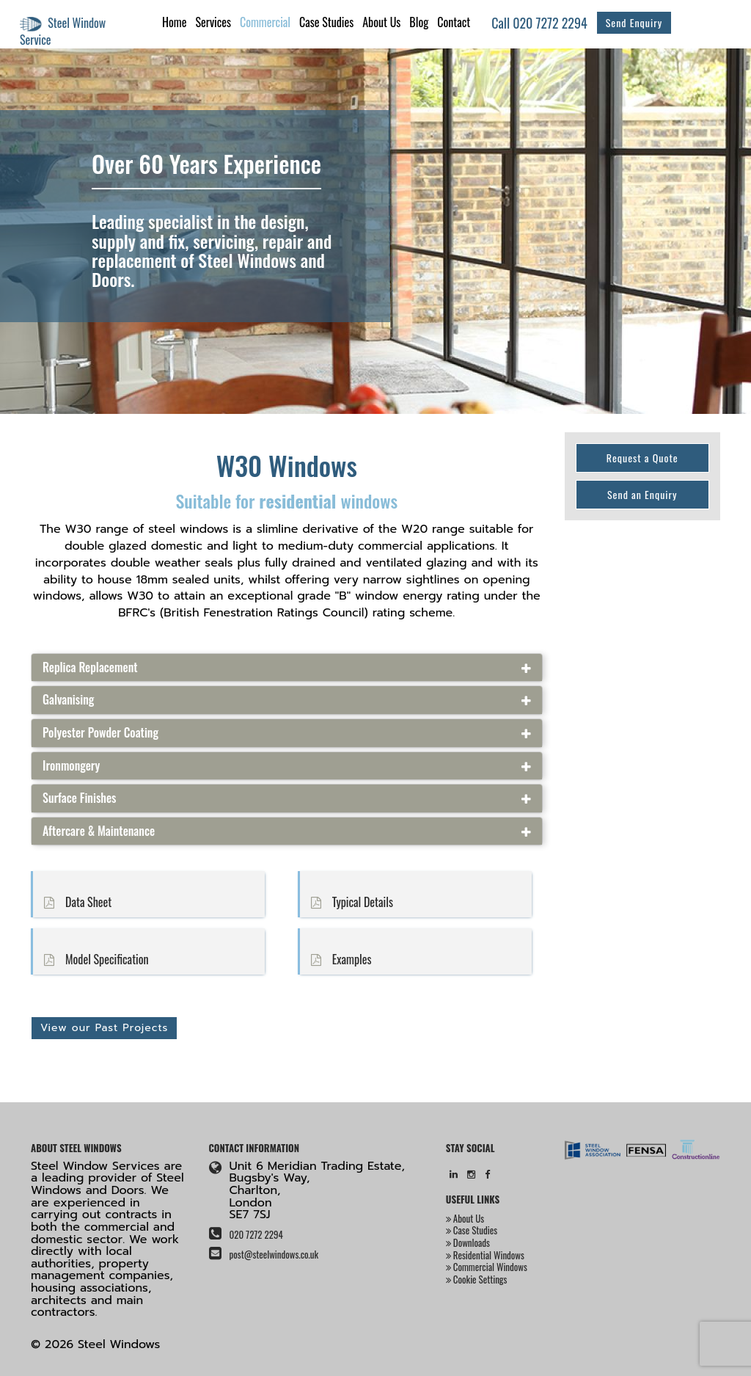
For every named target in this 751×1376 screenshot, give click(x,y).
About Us (381, 22)
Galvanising (68, 700)
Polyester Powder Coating (100, 733)
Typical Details (346, 902)
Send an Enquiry (642, 494)
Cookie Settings (477, 1279)
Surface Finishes (80, 798)
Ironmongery (71, 766)
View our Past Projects (104, 1027)
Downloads (468, 1242)
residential (297, 500)
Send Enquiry (634, 22)
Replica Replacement (90, 667)
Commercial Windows (486, 1266)
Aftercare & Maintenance (99, 831)
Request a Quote (642, 457)
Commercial (265, 22)
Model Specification (91, 960)
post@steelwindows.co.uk (273, 1254)
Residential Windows (485, 1255)
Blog (418, 22)
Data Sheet (72, 902)
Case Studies (326, 22)
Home (174, 22)
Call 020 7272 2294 (539, 22)
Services (212, 22)
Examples (336, 960)
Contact (453, 22)
